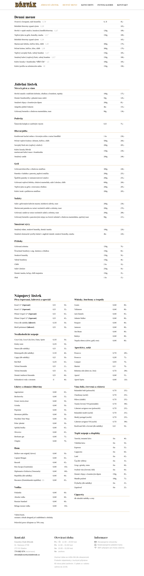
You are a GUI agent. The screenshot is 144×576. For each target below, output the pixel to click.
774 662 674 (19, 551)
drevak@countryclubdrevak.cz (27, 555)
